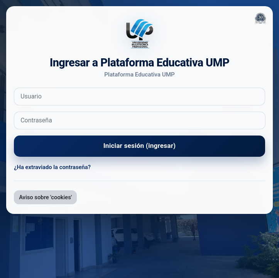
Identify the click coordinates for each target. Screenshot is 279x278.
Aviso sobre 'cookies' (45, 197)
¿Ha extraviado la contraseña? (52, 167)
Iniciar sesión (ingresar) (139, 145)
